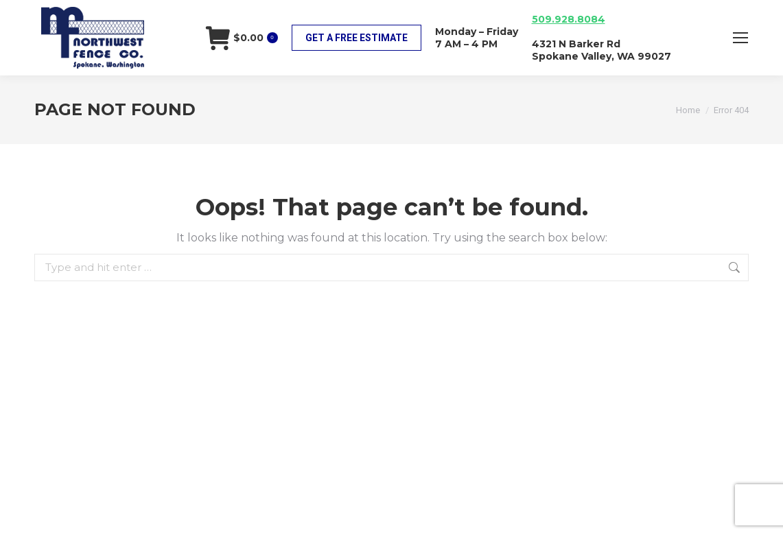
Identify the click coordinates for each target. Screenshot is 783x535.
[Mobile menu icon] (740, 37)
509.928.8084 (568, 19)
